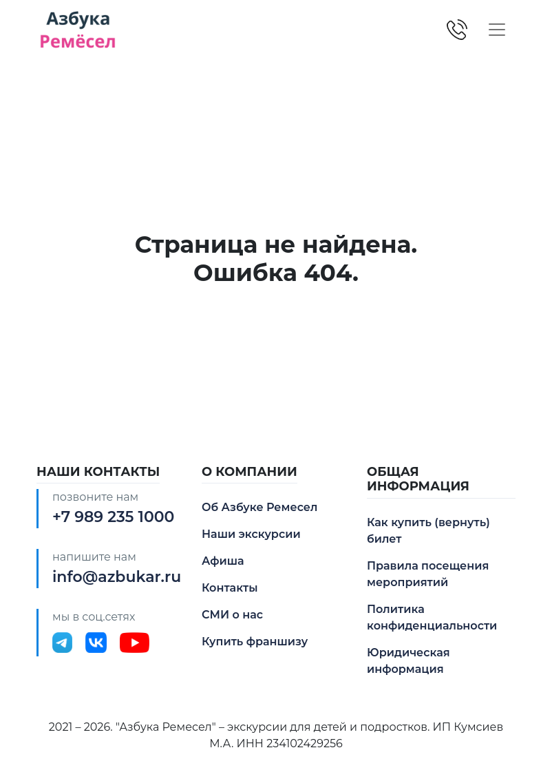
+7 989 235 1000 (113, 517)
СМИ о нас (232, 614)
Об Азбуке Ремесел (259, 507)
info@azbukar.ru (116, 577)
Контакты (230, 587)
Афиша (223, 561)
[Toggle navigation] (497, 30)
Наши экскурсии (251, 534)
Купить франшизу (255, 641)
